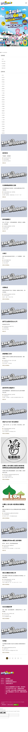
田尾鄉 (3, 122)
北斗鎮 (3, 84)
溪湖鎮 (3, 88)
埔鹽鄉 (3, 110)
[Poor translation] (4, 712)
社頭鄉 (3, 117)
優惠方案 (4, 162)
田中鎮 (3, 90)
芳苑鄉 (3, 126)
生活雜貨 (3, 65)
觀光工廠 (3, 61)
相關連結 (7, 265)
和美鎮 (3, 81)
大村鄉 (3, 108)
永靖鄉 (3, 115)
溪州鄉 (3, 133)
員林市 (3, 86)
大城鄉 (3, 128)
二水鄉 (3, 119)
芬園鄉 (3, 106)
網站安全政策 (10, 704)
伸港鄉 (3, 97)
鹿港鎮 (3, 79)
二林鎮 (3, 93)
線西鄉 (3, 95)
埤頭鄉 (3, 124)
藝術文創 (3, 68)
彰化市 (3, 77)
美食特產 (3, 63)
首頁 (1, 52)
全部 (3, 59)
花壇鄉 (3, 104)
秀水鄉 (3, 101)
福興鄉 (3, 99)
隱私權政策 (4, 704)
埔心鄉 (3, 113)
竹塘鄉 (3, 130)
